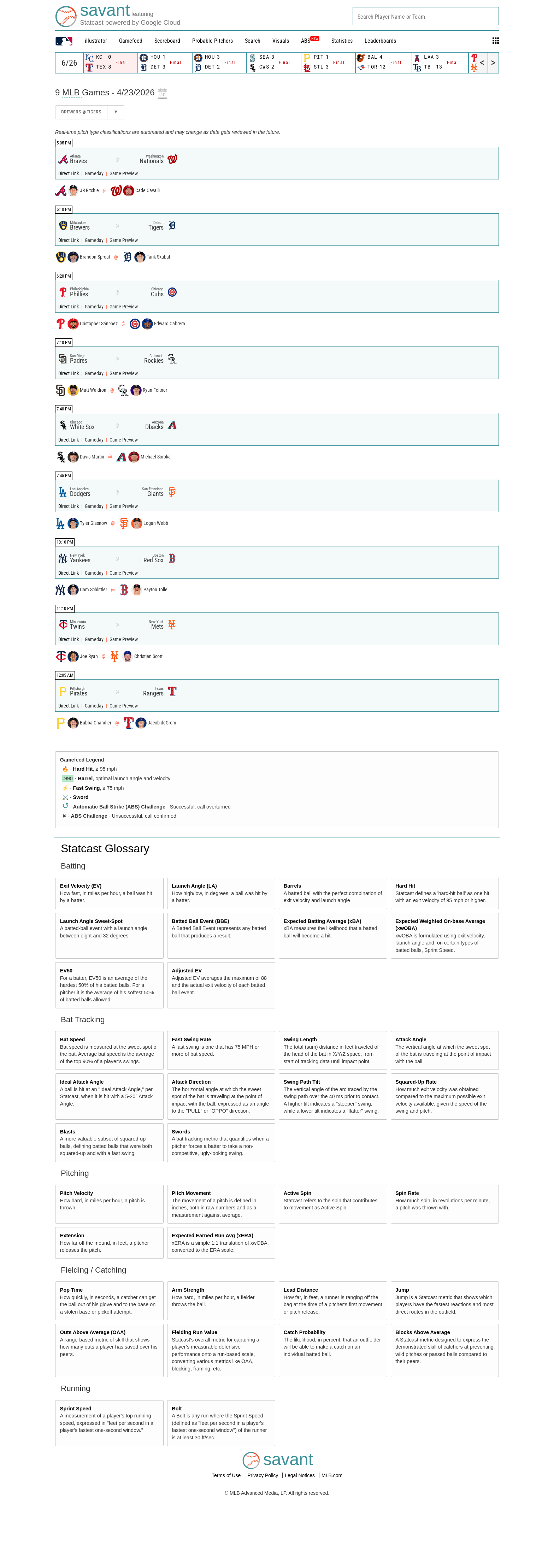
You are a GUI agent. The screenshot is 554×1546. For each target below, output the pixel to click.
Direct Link (69, 174)
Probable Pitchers (212, 40)
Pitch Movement (191, 1193)
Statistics (342, 40)
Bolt (177, 1408)
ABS (310, 40)
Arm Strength (188, 1290)
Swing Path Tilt (302, 1082)
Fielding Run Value (194, 1332)
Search (252, 40)
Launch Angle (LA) (194, 886)
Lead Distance (301, 1290)
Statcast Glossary (105, 848)
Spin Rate (407, 1193)
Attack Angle (410, 1039)
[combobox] (426, 16)
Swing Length (300, 1039)
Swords (181, 1132)
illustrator (96, 40)
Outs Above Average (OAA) (93, 1332)
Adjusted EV (187, 970)
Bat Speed (72, 1039)
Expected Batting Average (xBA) (322, 921)
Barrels (292, 886)
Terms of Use (227, 1475)
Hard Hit (83, 769)
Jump (402, 1290)
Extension (72, 1235)
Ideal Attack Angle (82, 1082)
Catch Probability (304, 1332)
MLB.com (332, 1475)
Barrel (85, 778)
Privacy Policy (263, 1475)
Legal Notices (300, 1475)
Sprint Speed (76, 1408)
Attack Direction (191, 1082)
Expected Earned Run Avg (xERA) (212, 1235)
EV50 (66, 970)
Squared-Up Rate (416, 1082)
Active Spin (297, 1193)
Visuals (280, 40)
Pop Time (71, 1290)
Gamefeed (130, 40)
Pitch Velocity (76, 1193)
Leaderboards (380, 40)
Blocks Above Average (422, 1332)
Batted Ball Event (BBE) (200, 921)
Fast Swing (86, 788)
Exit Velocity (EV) (81, 886)
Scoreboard (167, 40)
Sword (81, 797)
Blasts (67, 1132)
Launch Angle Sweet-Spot (91, 921)
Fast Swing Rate (191, 1039)
